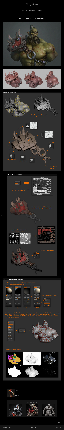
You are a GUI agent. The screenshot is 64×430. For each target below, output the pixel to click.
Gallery (24, 10)
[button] (58, 422)
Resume (39, 10)
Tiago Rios (32, 4)
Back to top (58, 427)
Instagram (32, 10)
